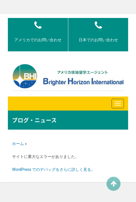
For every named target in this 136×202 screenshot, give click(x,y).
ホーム (18, 143)
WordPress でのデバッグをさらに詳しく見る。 (53, 169)
